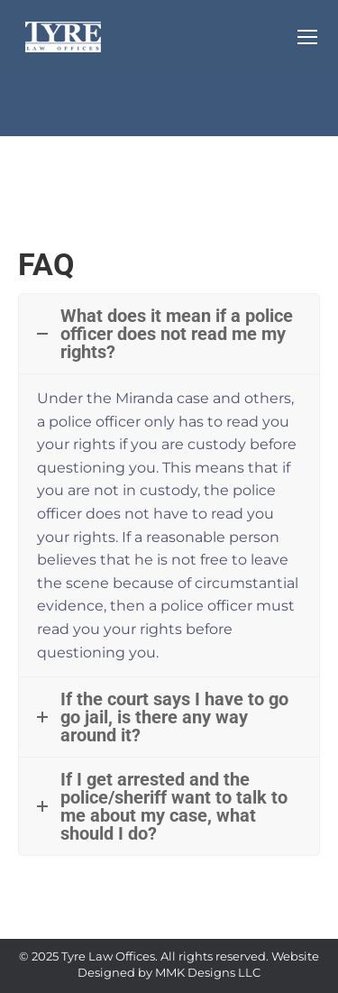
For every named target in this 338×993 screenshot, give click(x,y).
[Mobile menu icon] (307, 37)
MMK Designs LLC (207, 972)
